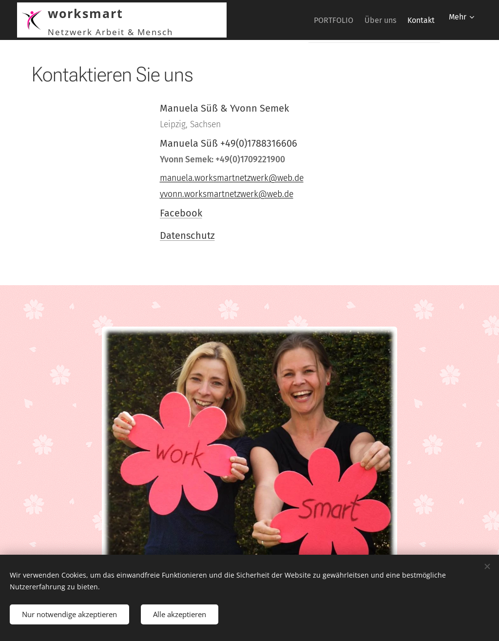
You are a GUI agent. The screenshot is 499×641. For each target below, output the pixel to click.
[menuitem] (317, 20)
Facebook (181, 213)
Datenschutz (187, 235)
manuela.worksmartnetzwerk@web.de (232, 178)
